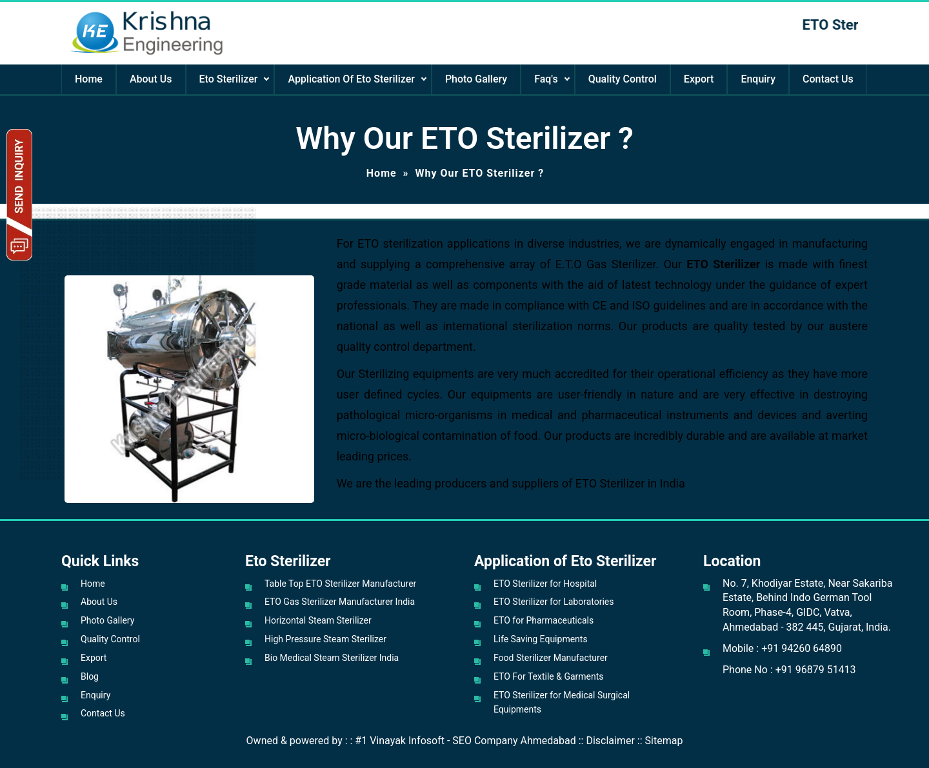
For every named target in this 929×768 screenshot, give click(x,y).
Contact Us (828, 79)
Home (89, 79)
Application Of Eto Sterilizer (351, 79)
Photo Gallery (476, 79)
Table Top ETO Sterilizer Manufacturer (340, 583)
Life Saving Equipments (541, 639)
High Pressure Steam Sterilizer (325, 639)
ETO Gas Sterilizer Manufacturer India (340, 601)
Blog (90, 676)
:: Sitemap (660, 740)
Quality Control (622, 79)
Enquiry (758, 79)
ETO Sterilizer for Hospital (545, 583)
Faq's (545, 79)
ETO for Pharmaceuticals (544, 620)
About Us (151, 79)
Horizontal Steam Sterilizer (318, 620)
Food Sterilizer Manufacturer (551, 658)
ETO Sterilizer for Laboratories (554, 601)
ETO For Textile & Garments (549, 676)
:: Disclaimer (607, 740)
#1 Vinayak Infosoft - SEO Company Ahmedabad (465, 740)
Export (699, 79)
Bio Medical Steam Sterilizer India (332, 658)
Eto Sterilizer (228, 79)
